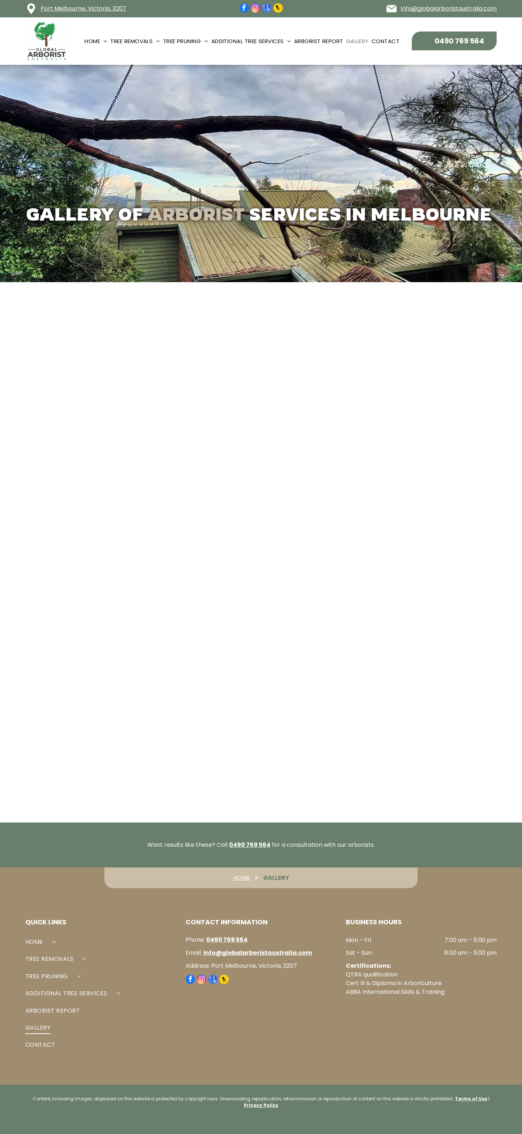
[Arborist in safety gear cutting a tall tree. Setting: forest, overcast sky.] (436, 611)
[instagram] (255, 8)
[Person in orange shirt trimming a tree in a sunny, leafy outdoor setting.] (86, 494)
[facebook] (244, 8)
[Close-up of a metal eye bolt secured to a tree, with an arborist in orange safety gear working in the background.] (202, 377)
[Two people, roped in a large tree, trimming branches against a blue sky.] (319, 727)
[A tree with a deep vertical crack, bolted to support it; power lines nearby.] (202, 727)
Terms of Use (471, 1099)
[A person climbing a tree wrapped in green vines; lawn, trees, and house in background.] (86, 611)
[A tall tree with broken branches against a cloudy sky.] (436, 377)
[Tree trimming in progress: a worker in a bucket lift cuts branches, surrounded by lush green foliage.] (202, 611)
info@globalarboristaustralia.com (449, 8)
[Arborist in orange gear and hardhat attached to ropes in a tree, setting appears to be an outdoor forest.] (86, 377)
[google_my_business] (267, 8)
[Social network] (278, 8)
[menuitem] (97, 41)
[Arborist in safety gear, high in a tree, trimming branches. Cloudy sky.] (86, 727)
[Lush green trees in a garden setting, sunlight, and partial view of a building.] (436, 727)
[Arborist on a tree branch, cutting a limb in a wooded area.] (319, 611)
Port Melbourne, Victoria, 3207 (83, 8)
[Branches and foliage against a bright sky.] (319, 494)
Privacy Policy (261, 1105)
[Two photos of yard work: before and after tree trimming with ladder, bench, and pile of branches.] (202, 494)
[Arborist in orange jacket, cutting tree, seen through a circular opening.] (319, 377)
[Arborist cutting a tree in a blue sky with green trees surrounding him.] (436, 494)
